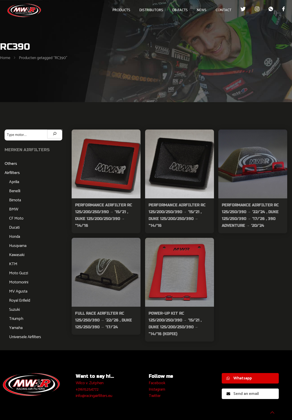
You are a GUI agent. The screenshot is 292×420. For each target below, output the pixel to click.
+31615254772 (87, 389)
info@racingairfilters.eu (94, 395)
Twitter (155, 395)
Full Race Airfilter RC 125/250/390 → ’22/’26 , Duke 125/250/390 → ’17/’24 (103, 320)
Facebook (157, 383)
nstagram (157, 389)
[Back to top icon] (270, 410)
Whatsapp (239, 378)
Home (5, 57)
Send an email (243, 393)
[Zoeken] (54, 134)
